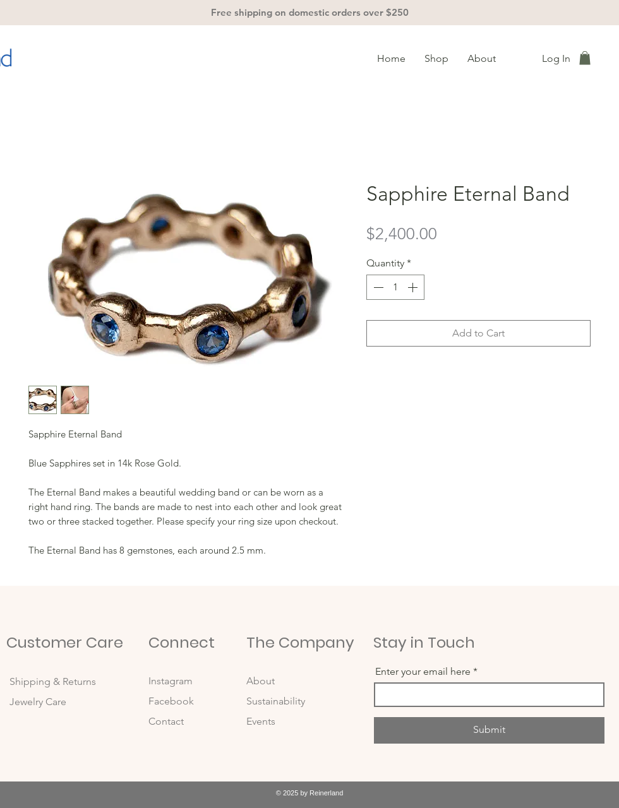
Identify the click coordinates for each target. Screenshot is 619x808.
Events (260, 721)
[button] (585, 58)
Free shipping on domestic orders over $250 (310, 12)
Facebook (172, 701)
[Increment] (414, 287)
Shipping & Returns (54, 681)
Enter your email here (423, 672)
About (260, 681)
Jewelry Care (37, 702)
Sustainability (275, 701)
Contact (166, 721)
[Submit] (489, 730)
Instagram (171, 681)
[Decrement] (377, 287)
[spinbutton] (395, 287)
